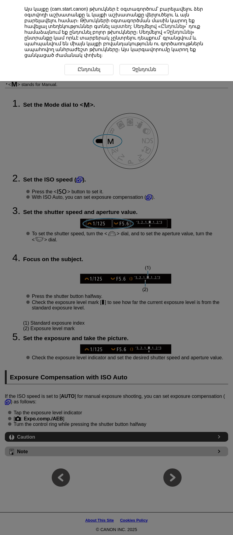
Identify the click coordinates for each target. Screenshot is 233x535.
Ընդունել (172, 26)
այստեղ (121, 26)
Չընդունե (144, 69)
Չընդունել (179, 32)
